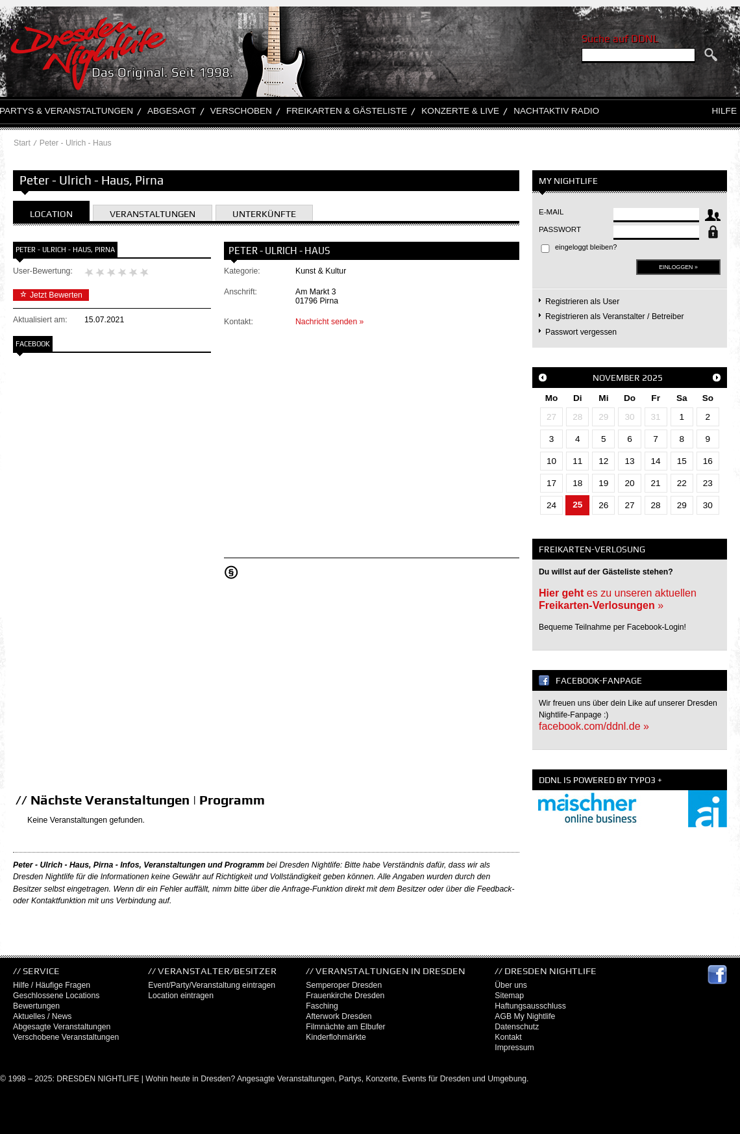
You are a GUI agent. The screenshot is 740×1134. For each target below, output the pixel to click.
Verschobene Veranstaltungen (66, 1037)
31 (656, 417)
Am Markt (312, 291)
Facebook (33, 344)
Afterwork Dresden (338, 1016)
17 (551, 483)
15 (682, 461)
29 (603, 417)
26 (603, 505)
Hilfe (724, 111)
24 (551, 505)
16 (708, 461)
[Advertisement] (113, 565)
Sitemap (509, 995)
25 (577, 504)
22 (682, 483)
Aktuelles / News (42, 1016)
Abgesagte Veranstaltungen (61, 1026)
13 (629, 461)
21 (656, 483)
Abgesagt (171, 111)
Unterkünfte (264, 214)
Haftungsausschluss (530, 1006)
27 (551, 417)
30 (629, 417)
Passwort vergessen (581, 332)
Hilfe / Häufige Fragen (51, 985)
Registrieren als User (582, 301)
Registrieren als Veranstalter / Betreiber (614, 316)
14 (656, 461)
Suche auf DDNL (620, 38)
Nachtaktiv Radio (556, 111)
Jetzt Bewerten (50, 295)
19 (603, 483)
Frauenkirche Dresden (345, 995)
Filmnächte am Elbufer (345, 1026)
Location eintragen (181, 995)
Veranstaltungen (152, 214)
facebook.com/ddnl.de (590, 726)
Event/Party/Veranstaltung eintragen (211, 985)
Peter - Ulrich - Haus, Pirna (65, 249)
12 (603, 461)
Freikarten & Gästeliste (346, 111)
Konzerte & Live (460, 111)
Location (51, 214)
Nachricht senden (326, 321)
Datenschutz (517, 1026)
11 (577, 461)
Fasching (322, 1006)
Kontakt (508, 1037)
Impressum (514, 1047)
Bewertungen (36, 1006)
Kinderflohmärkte (335, 1037)
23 (708, 483)
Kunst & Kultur (320, 271)
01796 (306, 300)
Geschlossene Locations (56, 995)
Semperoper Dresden (344, 985)
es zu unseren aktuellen (618, 598)
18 (577, 483)
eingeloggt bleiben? (586, 247)
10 (551, 461)
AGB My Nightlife (525, 1016)
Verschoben (241, 111)
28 (577, 417)
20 (629, 483)
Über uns (511, 985)
